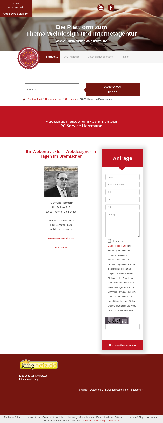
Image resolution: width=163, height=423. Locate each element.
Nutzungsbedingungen (117, 389)
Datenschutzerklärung (118, 246)
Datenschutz (96, 389)
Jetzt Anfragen (71, 56)
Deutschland (32, 99)
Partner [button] (126, 56)
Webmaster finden (112, 89)
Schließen (114, 420)
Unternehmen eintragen (100, 56)
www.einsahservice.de (61, 238)
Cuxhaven (71, 99)
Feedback (83, 389)
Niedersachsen (53, 99)
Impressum (61, 247)
